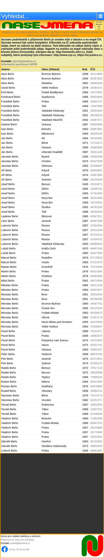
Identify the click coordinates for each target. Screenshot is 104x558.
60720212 (96, 234)
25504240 (96, 294)
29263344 (96, 110)
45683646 (96, 83)
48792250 (96, 207)
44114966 (96, 73)
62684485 (96, 276)
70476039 (96, 266)
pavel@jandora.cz (24, 61)
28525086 (96, 372)
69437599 (96, 161)
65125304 (96, 308)
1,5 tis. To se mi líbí (19, 549)
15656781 (96, 188)
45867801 (96, 129)
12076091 (96, 202)
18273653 (96, 92)
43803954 (96, 404)
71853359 (96, 418)
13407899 (96, 106)
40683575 (96, 335)
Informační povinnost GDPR (19, 64)
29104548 (96, 179)
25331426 (96, 152)
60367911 (96, 216)
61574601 (96, 358)
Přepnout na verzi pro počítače (17, 539)
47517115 (96, 367)
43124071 (96, 184)
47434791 (96, 239)
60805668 (96, 124)
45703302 (96, 340)
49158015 (96, 115)
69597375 (96, 423)
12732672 (96, 142)
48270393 (96, 321)
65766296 (96, 299)
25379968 (96, 427)
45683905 (96, 147)
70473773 (96, 395)
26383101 (96, 87)
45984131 (96, 390)
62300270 (96, 363)
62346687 (96, 165)
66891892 (96, 450)
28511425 (96, 285)
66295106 (96, 133)
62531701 (96, 344)
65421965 (96, 271)
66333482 (96, 138)
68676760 (96, 354)
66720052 (96, 441)
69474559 (96, 280)
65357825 (96, 78)
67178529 (96, 257)
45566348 (96, 156)
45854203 (96, 446)
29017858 (96, 253)
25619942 (96, 436)
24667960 (96, 174)
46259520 (96, 211)
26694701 (96, 101)
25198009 (96, 413)
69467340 (96, 248)
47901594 (96, 225)
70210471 (96, 331)
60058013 (96, 312)
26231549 (96, 230)
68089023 (96, 243)
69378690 (96, 386)
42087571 (96, 119)
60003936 (96, 96)
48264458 (96, 197)
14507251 (96, 409)
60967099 (96, 220)
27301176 (96, 317)
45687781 (96, 303)
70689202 (96, 377)
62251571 (96, 400)
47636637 (96, 326)
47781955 (96, 193)
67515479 (96, 262)
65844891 (96, 170)
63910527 (96, 289)
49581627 (96, 349)
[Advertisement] (52, 6)
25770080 (96, 432)
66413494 (96, 381)
